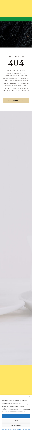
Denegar (16, 420)
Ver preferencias (16, 425)
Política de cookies (7, 429)
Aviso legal (27, 429)
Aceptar (16, 416)
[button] (29, 397)
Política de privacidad (18, 429)
